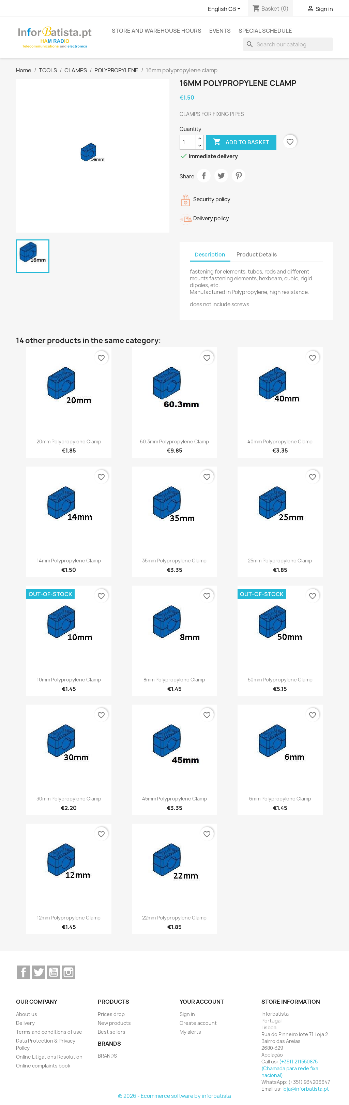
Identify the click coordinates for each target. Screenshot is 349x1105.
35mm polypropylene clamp (174, 560)
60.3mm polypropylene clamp (174, 441)
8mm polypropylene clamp (174, 679)
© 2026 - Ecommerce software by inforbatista (174, 1096)
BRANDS (107, 1055)
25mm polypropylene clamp (280, 560)
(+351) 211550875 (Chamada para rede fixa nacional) (289, 1068)
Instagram (68, 972)
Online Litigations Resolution (49, 1057)
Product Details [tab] (257, 254)
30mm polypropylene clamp (68, 798)
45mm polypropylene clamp (174, 798)
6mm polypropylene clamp (280, 798)
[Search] (288, 44)
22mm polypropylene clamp (174, 917)
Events (220, 30)
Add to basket (241, 142)
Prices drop (111, 1014)
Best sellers (111, 1032)
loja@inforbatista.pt (306, 1089)
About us (26, 1014)
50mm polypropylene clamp (280, 679)
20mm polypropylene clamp (68, 441)
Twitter (38, 972)
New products (114, 1023)
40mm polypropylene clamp (280, 441)
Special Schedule (265, 30)
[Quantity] (188, 142)
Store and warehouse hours (156, 30)
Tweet (221, 175)
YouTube (53, 972)
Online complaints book (43, 1065)
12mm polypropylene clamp (69, 917)
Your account (202, 1001)
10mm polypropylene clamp (69, 679)
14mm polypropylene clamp (69, 560)
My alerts (190, 1032)
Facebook (23, 972)
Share (204, 175)
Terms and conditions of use (49, 1032)
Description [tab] (210, 254)
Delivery (25, 1023)
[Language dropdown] (225, 9)
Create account (198, 1023)
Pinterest (238, 175)
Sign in (187, 1014)
